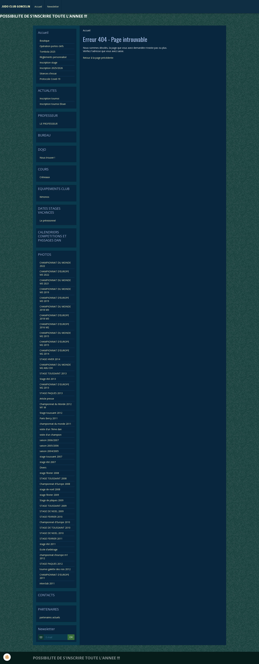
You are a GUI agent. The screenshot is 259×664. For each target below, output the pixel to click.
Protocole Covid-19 (50, 78)
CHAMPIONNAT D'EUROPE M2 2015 (54, 343)
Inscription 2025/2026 (51, 68)
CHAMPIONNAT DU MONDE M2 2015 (55, 334)
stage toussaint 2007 (51, 456)
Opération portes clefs (52, 46)
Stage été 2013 (48, 378)
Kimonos (44, 196)
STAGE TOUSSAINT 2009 (53, 505)
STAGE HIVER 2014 (50, 359)
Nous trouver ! (47, 157)
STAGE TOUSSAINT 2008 (53, 478)
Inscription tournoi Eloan (53, 104)
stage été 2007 (48, 462)
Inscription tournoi (49, 98)
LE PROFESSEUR (48, 123)
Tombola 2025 (47, 51)
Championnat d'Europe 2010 (55, 522)
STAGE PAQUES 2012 (51, 563)
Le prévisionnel (48, 220)
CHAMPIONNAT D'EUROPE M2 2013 (54, 386)
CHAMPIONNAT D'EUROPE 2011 (54, 576)
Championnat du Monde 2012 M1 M (56, 405)
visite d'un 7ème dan (51, 429)
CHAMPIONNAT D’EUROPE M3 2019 (54, 299)
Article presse (47, 398)
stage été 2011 (48, 544)
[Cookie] (7, 657)
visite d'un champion (50, 434)
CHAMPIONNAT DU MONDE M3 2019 (55, 290)
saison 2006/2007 (49, 440)
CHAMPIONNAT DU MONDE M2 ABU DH (55, 366)
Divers (43, 467)
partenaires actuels (50, 617)
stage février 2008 (49, 473)
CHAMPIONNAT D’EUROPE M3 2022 (54, 273)
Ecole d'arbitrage (48, 549)
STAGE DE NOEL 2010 (52, 533)
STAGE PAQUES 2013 (51, 393)
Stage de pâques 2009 (51, 500)
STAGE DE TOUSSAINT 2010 (55, 527)
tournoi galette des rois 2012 (55, 569)
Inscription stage (48, 62)
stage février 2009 (49, 494)
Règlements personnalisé (53, 57)
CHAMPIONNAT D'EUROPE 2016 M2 (54, 325)
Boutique (44, 40)
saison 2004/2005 (49, 451)
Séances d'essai (48, 73)
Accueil (38, 6)
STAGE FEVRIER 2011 (51, 538)
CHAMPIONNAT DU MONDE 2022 (55, 264)
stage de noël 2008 (50, 489)
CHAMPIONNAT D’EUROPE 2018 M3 (54, 317)
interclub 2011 (47, 583)
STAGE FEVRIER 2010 (51, 516)
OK (71, 637)
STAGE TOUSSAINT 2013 (53, 373)
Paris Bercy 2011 (49, 418)
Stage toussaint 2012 (51, 412)
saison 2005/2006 (49, 445)
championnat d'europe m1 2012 (54, 556)
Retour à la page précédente (98, 57)
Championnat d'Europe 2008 (55, 483)
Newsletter (53, 6)
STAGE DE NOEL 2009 (52, 511)
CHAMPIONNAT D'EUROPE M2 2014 (54, 352)
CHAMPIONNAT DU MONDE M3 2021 (55, 282)
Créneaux (45, 177)
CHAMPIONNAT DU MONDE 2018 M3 (55, 308)
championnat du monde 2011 (55, 423)
